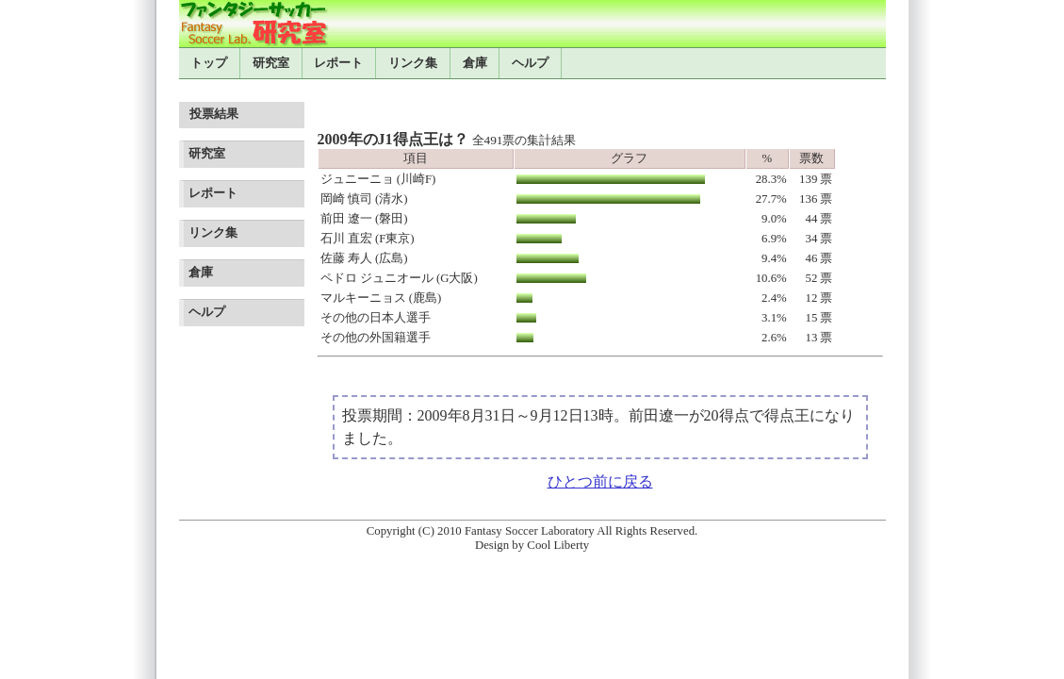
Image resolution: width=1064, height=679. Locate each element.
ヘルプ (530, 63)
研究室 (271, 63)
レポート (338, 63)
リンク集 (412, 63)
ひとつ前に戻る (600, 481)
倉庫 (475, 63)
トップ (208, 63)
